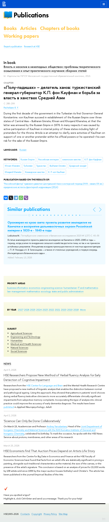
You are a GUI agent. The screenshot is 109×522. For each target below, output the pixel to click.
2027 (20, 309)
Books (10, 28)
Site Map (63, 514)
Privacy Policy (50, 514)
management (19, 291)
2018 (76, 309)
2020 (63, 309)
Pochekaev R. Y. (11, 107)
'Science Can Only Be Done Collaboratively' (32, 421)
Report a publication (13, 46)
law (9, 291)
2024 (39, 309)
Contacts (25, 514)
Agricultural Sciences (21, 333)
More (83, 309)
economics (34, 287)
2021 (57, 309)
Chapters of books (59, 28)
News (7, 364)
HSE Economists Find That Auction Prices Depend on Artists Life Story (49, 451)
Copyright (36, 514)
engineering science (52, 287)
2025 (32, 309)
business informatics (17, 287)
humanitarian (70, 287)
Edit (103, 518)
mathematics (33, 291)
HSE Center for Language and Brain (44, 385)
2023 (45, 309)
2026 (26, 309)
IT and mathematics (88, 287)
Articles (28, 28)
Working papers (21, 36)
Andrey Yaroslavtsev (57, 426)
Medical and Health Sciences (26, 344)
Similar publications (28, 209)
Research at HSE (32, 46)
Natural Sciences (19, 347)
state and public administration (68, 291)
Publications (31, 15)
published (9, 407)
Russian (23, 149)
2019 (70, 309)
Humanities (16, 340)
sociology (46, 291)
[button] (29, 215)
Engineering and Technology (25, 336)
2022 (51, 309)
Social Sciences (19, 351)
